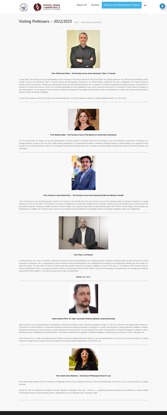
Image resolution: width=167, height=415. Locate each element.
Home (76, 22)
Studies (95, 5)
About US (82, 5)
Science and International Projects (122, 5)
